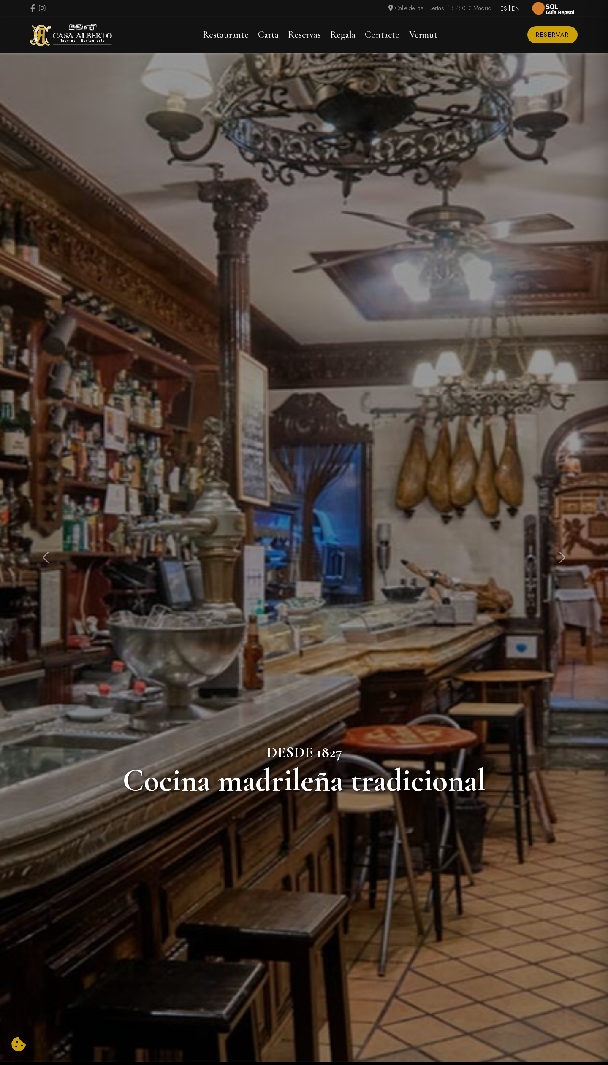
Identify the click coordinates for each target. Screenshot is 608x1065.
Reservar (552, 34)
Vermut (423, 34)
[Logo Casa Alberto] (71, 35)
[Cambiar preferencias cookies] (18, 1045)
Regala (343, 34)
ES (503, 8)
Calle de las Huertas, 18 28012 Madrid (439, 8)
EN (516, 8)
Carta (268, 34)
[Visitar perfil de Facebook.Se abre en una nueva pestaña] (32, 9)
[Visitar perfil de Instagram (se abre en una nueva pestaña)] (42, 9)
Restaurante (226, 34)
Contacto (382, 34)
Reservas (304, 34)
